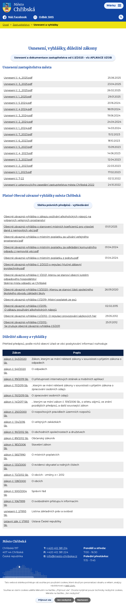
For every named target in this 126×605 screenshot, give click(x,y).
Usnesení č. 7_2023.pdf (18, 134)
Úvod (6, 24)
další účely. (70, 585)
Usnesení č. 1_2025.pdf (18, 96)
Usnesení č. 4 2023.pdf (18, 153)
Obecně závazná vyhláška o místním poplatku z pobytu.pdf (41, 258)
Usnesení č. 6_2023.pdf (18, 140)
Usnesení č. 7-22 (14, 178)
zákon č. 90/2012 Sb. (16, 432)
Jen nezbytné (64, 600)
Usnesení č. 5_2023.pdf (18, 147)
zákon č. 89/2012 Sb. (16, 438)
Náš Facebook (17, 17)
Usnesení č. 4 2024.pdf (18, 109)
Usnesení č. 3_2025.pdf (18, 84)
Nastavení (83, 600)
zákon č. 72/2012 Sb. (16, 474)
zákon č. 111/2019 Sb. (16, 385)
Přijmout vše (44, 600)
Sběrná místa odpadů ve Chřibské (25, 283)
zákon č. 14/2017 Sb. (16, 401)
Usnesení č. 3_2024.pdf (18, 115)
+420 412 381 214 (57, 548)
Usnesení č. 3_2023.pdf (18, 159)
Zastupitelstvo (21, 24)
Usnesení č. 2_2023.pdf (18, 165)
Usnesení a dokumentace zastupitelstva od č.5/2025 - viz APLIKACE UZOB (63, 57)
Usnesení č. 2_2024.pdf (18, 121)
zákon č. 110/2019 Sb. (16, 395)
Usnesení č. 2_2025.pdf (18, 90)
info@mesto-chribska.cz (62, 556)
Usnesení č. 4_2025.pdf (18, 77)
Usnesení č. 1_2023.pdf (18, 172)
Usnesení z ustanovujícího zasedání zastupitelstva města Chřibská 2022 (49, 184)
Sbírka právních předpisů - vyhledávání (63, 205)
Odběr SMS (46, 17)
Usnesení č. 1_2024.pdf (18, 128)
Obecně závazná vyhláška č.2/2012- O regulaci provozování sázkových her (50, 316)
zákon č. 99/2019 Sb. (16, 379)
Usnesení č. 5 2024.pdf (18, 103)
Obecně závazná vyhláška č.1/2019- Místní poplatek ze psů (40, 299)
